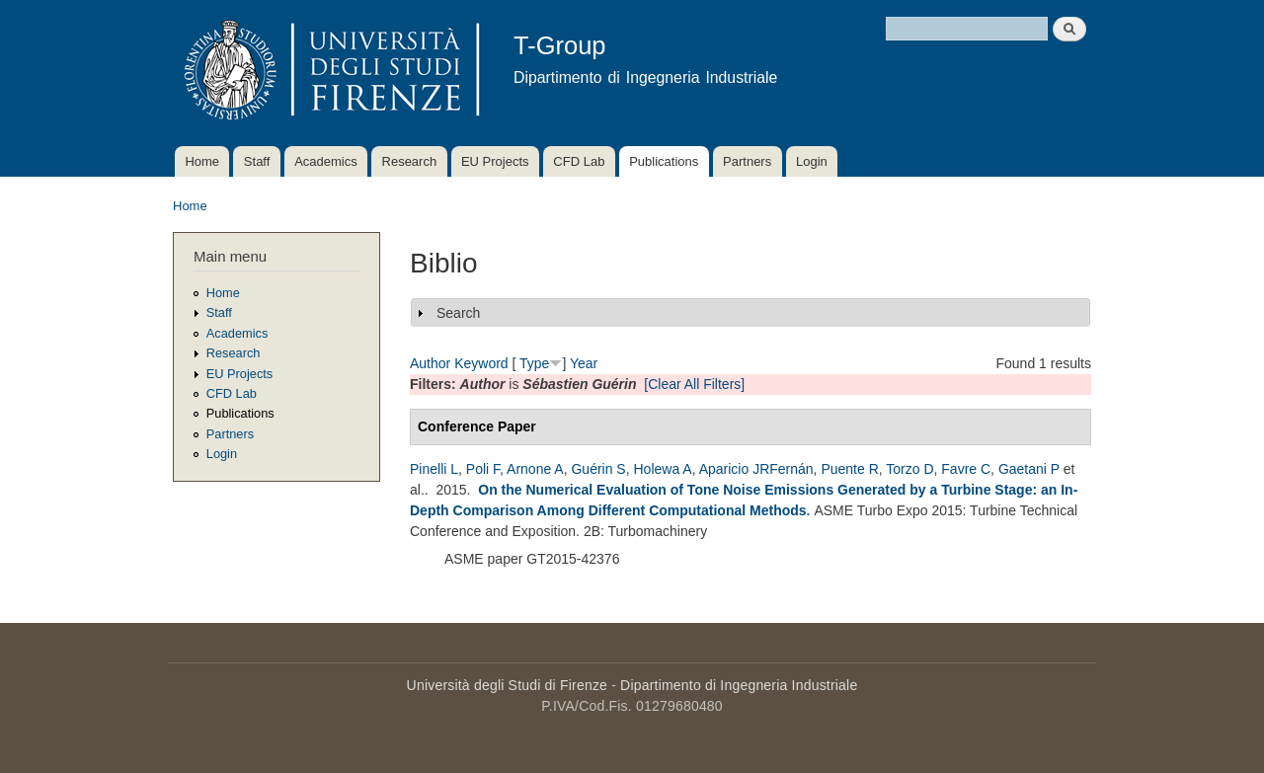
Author (430, 363)
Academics (325, 161)
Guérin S (598, 469)
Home (202, 161)
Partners (747, 161)
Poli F (483, 469)
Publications (663, 161)
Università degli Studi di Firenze (507, 685)
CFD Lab (578, 161)
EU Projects (495, 161)
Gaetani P (1029, 469)
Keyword (481, 363)
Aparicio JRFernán (756, 469)
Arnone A (535, 469)
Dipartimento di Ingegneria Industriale (738, 685)
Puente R (849, 469)
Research (409, 161)
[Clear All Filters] (694, 384)
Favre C (965, 469)
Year (583, 363)
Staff (257, 161)
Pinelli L (434, 469)
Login (812, 161)
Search (458, 313)
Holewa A (662, 469)
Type (534, 363)
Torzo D (909, 469)
